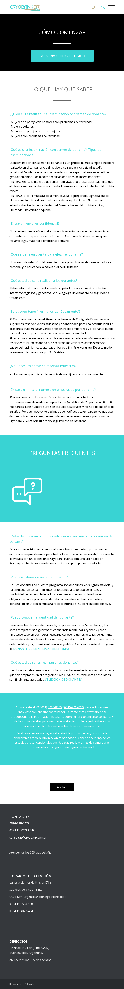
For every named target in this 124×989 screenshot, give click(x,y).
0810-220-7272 (74, 707)
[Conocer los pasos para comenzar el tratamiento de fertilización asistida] (62, 56)
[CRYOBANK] (51, 7)
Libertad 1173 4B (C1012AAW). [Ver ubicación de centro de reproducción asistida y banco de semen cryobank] (29, 948)
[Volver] (62, 787)
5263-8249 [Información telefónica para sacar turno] (55, 707)
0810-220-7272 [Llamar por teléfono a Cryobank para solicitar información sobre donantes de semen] (19, 823)
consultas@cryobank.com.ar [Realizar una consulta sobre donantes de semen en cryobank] (28, 837)
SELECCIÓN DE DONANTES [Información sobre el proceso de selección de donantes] (63, 680)
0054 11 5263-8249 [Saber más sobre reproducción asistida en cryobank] (21, 830)
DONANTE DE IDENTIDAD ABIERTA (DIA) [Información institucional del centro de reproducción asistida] (41, 649)
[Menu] (110, 7)
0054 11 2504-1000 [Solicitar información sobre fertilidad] (21, 904)
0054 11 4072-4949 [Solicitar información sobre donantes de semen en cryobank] (21, 911)
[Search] (101, 7)
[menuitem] (101, 7)
